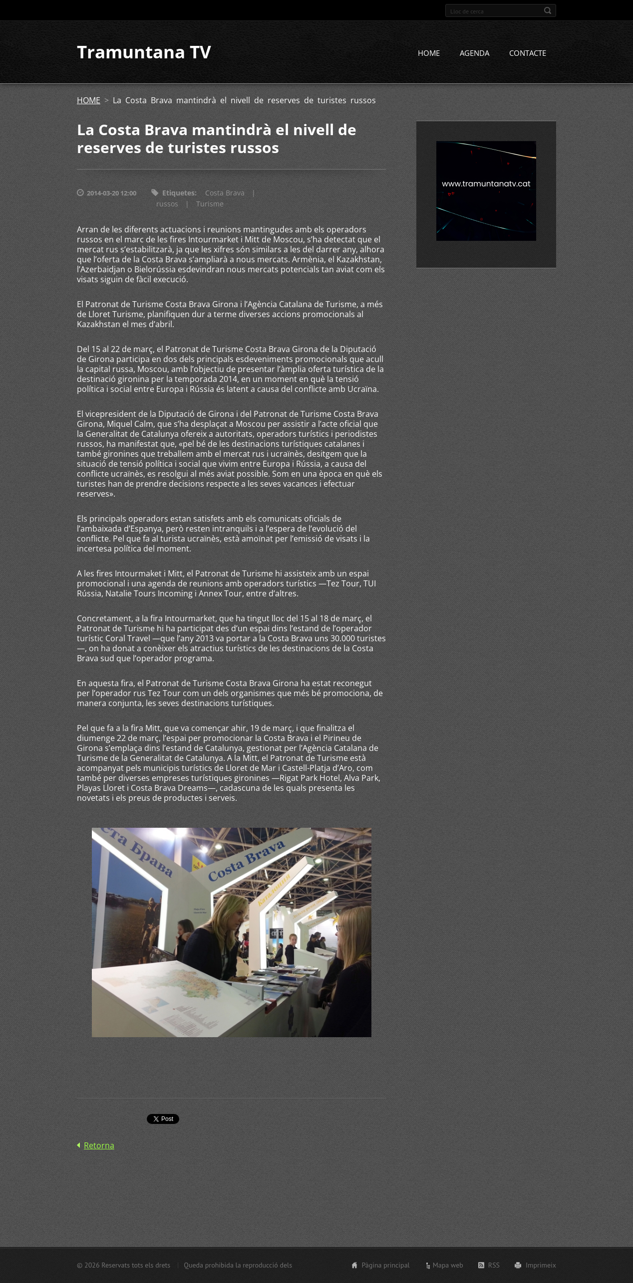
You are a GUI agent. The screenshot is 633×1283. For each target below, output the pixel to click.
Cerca (547, 10)
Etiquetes (178, 193)
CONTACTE (527, 53)
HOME (429, 53)
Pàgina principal (385, 1265)
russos (167, 204)
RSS (494, 1265)
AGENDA (474, 53)
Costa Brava (225, 193)
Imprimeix (541, 1265)
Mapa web (448, 1265)
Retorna (99, 1145)
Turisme (210, 204)
